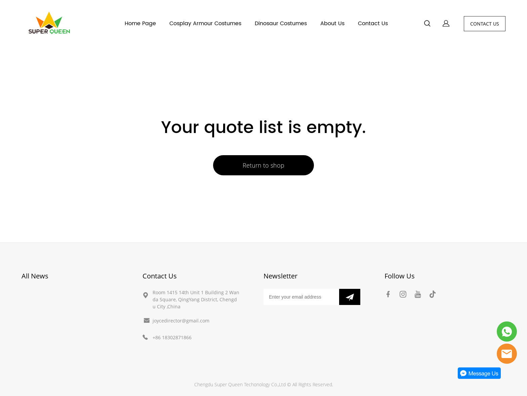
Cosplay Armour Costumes (205, 23)
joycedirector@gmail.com (181, 320)
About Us (332, 23)
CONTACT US (484, 23)
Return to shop (263, 165)
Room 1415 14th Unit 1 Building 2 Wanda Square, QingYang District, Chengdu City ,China (196, 299)
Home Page (140, 23)
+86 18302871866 (172, 337)
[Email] (301, 297)
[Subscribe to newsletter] (349, 297)
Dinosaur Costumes (281, 23)
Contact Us (373, 23)
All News (35, 275)
